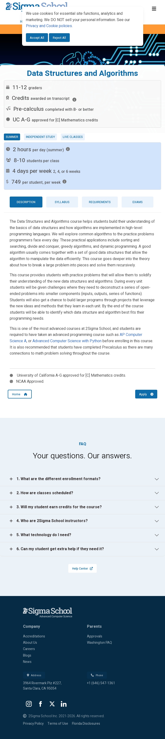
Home (19, 394)
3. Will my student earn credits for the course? (59, 507)
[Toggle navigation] (154, 8)
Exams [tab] (138, 202)
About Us (30, 642)
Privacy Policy (33, 723)
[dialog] (82, 26)
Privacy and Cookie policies (49, 26)
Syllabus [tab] (62, 202)
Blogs (27, 655)
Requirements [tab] (100, 202)
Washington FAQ (99, 642)
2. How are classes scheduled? (44, 493)
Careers (29, 649)
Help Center (82, 568)
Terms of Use (57, 723)
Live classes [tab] (73, 137)
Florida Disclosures (86, 723)
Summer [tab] (12, 137)
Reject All (59, 38)
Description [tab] (26, 202)
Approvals (94, 636)
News (27, 661)
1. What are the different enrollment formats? (58, 479)
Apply (146, 394)
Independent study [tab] (40, 137)
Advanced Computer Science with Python (67, 341)
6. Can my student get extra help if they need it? (60, 549)
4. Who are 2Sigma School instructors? (52, 521)
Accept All (37, 38)
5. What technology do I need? (43, 535)
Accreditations (34, 636)
